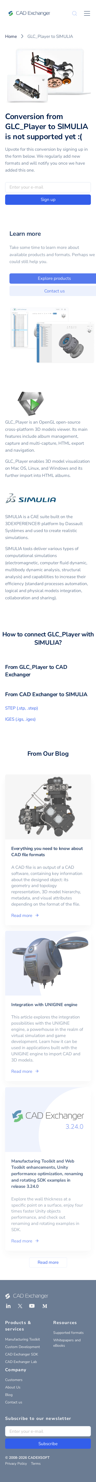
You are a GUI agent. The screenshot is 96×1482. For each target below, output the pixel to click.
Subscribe (48, 1444)
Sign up (48, 200)
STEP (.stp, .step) (21, 708)
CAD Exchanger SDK (21, 1354)
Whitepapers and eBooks (67, 1343)
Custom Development (22, 1346)
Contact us (13, 1402)
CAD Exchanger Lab (21, 1361)
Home (11, 36)
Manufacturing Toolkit (22, 1339)
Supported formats (68, 1332)
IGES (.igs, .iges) (20, 719)
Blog (9, 1394)
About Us (12, 1387)
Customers (14, 1379)
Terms (36, 1463)
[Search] (74, 13)
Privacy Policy (16, 1463)
